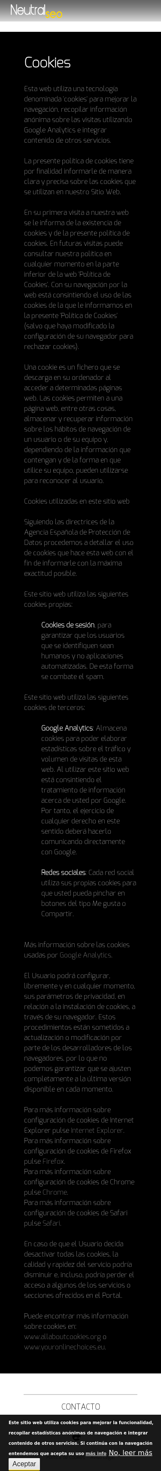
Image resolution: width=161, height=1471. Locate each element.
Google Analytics (85, 955)
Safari (51, 1223)
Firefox (53, 1161)
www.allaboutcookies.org (62, 1336)
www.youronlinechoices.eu (64, 1347)
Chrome (55, 1192)
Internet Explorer (97, 1130)
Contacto (80, 1407)
